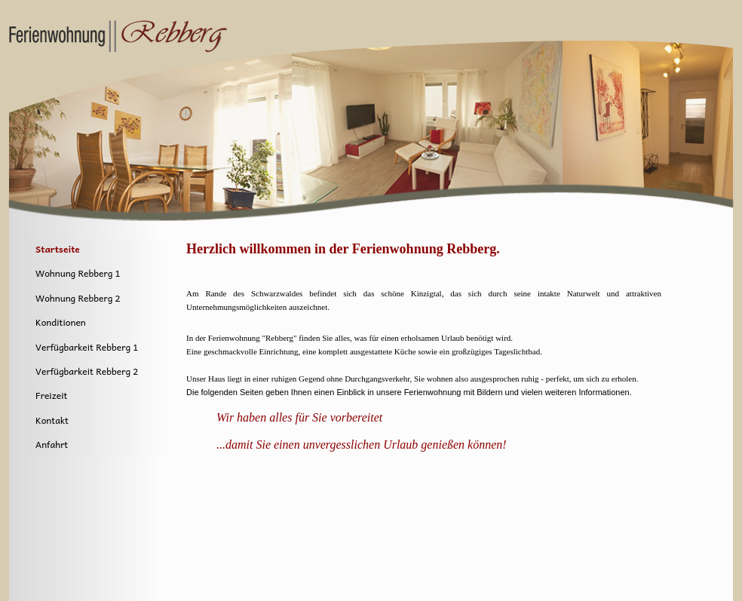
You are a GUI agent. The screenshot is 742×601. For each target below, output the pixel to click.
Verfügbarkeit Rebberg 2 (86, 371)
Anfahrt (51, 444)
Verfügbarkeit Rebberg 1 (86, 346)
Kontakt (52, 420)
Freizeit (51, 395)
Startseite (57, 248)
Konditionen (60, 322)
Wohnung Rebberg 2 (77, 297)
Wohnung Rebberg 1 (77, 273)
